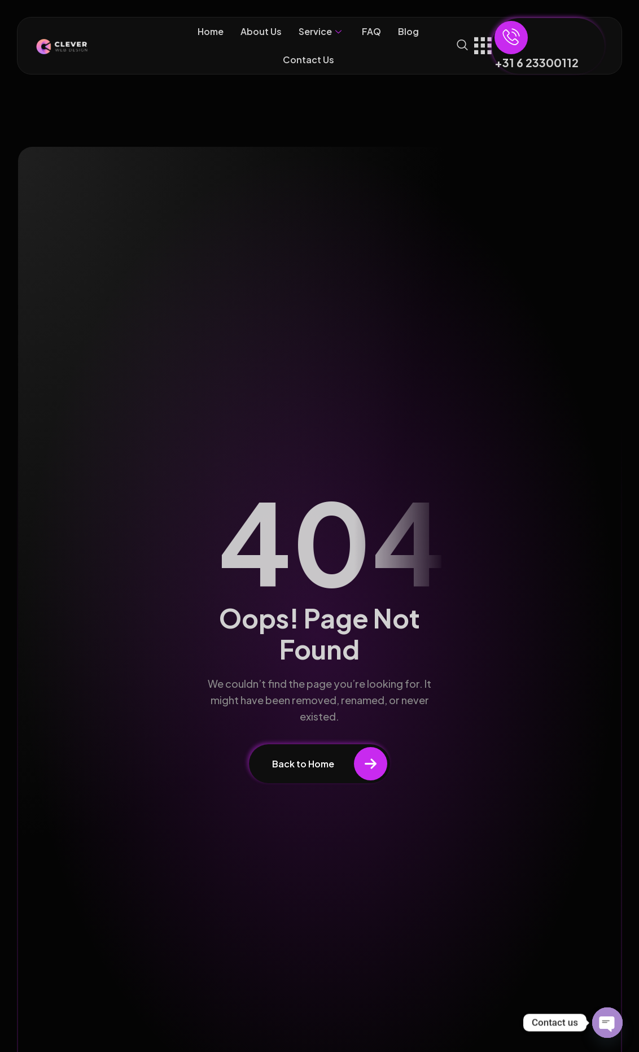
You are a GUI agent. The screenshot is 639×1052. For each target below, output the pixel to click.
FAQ (371, 31)
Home (211, 31)
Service (320, 31)
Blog (408, 31)
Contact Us (308, 60)
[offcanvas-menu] (482, 44)
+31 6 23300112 (536, 62)
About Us (261, 31)
